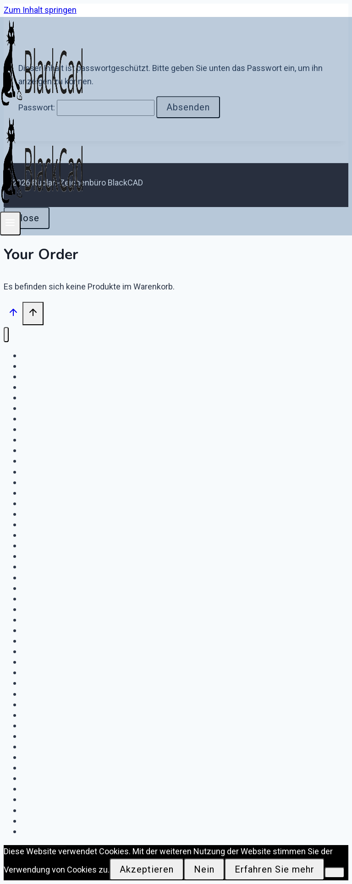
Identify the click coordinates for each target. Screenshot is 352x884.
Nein (204, 869)
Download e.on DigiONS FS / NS (90, 820)
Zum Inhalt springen (40, 10)
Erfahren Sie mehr (274, 869)
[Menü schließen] (6, 334)
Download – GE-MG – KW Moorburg (100, 450)
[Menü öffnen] (10, 223)
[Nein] (334, 872)
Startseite (44, 831)
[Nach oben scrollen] (13, 314)
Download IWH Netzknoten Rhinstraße (105, 588)
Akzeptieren (147, 869)
